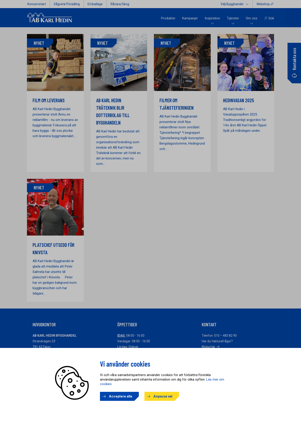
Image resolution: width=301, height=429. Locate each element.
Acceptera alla (120, 396)
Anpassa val (162, 396)
